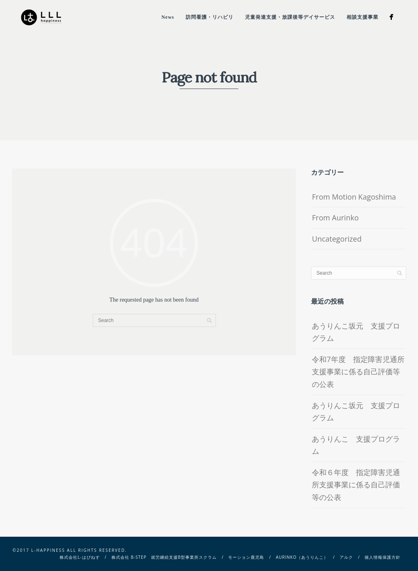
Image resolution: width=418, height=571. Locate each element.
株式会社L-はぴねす (80, 557)
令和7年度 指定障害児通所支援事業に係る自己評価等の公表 (358, 371)
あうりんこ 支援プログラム (356, 445)
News (167, 17)
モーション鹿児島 (246, 557)
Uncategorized (336, 239)
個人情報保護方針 (382, 557)
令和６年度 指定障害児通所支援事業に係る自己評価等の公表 (356, 484)
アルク (346, 557)
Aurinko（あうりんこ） (302, 557)
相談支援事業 (362, 17)
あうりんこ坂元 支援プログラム (356, 332)
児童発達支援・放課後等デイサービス (290, 17)
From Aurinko (335, 217)
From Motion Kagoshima (354, 197)
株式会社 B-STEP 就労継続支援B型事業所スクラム (164, 557)
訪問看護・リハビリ (209, 17)
